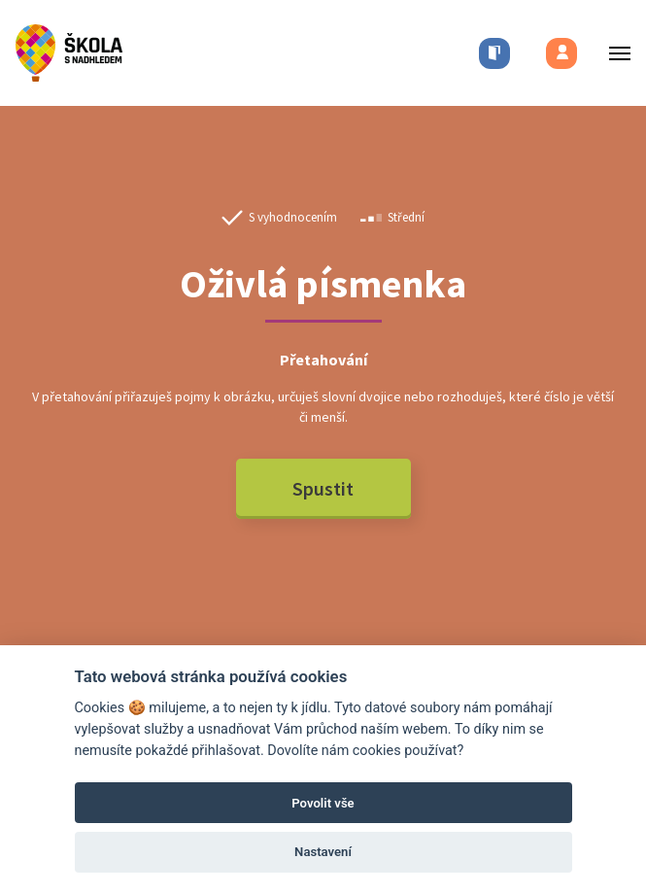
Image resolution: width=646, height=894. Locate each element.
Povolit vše (322, 803)
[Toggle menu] (613, 52)
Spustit (323, 488)
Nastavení (323, 851)
